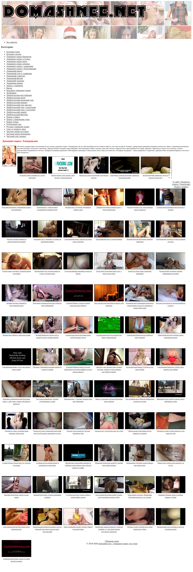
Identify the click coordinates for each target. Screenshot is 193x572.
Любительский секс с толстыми (20, 110)
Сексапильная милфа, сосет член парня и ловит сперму (16, 367)
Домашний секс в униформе (19, 73)
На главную (11, 42)
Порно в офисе (13, 117)
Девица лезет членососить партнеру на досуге (171, 463)
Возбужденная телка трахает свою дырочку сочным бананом (63, 175)
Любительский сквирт (16, 112)
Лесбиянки (11, 93)
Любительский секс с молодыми (21, 107)
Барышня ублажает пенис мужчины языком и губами (171, 495)
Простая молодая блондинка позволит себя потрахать (109, 303)
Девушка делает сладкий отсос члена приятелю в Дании (140, 527)
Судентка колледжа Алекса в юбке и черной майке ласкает (78, 495)
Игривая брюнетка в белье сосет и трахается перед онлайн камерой (47, 335)
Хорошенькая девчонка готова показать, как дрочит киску (140, 463)
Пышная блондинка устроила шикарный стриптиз (47, 495)
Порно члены (12, 122)
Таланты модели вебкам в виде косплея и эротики (171, 207)
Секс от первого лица (16, 129)
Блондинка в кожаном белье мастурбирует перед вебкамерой (47, 303)
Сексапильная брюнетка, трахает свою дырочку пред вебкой (171, 367)
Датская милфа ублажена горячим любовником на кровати (171, 271)
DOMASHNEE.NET (74, 10)
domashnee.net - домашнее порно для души (117, 543)
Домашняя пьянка (14, 83)
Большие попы (13, 52)
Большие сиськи (13, 54)
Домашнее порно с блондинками (21, 69)
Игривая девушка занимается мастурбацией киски (16, 303)
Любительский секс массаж (18, 105)
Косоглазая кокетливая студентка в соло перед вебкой (140, 367)
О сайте (176, 182)
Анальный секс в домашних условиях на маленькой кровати (47, 239)
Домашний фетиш (14, 78)
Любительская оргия (15, 98)
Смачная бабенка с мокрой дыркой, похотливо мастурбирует (78, 303)
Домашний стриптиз (15, 76)
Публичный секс (13, 124)
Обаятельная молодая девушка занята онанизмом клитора (171, 335)
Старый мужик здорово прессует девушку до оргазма (16, 463)
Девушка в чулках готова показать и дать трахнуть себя (171, 431)
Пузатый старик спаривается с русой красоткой (32, 175)
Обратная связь (112, 541)
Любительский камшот (16, 102)
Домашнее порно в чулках (18, 59)
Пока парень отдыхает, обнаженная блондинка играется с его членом (140, 495)
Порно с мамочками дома (17, 119)
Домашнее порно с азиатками (19, 66)
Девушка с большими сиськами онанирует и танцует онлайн (47, 367)
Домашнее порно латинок (18, 64)
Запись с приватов (14, 85)
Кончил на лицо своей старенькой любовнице (140, 271)
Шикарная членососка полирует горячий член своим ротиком (109, 463)
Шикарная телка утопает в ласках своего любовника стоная (171, 399)
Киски (9, 88)
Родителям (185, 184)
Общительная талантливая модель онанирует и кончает (140, 431)
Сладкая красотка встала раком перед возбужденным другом (78, 335)
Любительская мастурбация (19, 95)
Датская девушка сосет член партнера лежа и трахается (140, 207)
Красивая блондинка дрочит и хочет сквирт (16, 495)
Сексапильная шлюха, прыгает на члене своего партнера (78, 239)
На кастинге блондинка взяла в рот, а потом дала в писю (109, 271)
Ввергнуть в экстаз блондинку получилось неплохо (94, 175)
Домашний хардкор (15, 81)
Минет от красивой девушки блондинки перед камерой (109, 399)
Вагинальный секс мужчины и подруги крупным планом (171, 527)
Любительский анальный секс (20, 100)
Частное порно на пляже (17, 131)
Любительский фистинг (17, 114)
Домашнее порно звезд (16, 61)
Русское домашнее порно (17, 127)
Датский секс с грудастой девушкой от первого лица (78, 207)
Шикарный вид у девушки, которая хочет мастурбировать (78, 399)
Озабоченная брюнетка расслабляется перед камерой (140, 335)
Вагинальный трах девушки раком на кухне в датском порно (47, 271)
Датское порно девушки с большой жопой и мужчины (16, 271)
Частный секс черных (16, 136)
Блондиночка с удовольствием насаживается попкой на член (47, 207)
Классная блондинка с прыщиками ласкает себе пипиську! (16, 207)
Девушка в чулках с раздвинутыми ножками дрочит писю (16, 431)
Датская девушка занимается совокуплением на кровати (16, 239)
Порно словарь (181, 187)
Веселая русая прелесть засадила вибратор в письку (171, 303)
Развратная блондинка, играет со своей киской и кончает (16, 558)
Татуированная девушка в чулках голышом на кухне (171, 239)
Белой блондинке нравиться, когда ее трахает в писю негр (155, 175)
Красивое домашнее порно (18, 90)
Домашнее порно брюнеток (18, 56)
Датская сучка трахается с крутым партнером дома (78, 431)
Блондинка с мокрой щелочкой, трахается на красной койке (125, 175)
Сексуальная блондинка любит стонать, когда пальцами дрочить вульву (109, 495)
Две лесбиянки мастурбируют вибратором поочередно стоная (140, 399)
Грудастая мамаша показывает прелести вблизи (78, 271)
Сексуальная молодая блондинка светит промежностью (16, 527)
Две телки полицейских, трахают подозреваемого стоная (47, 399)
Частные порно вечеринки (18, 134)
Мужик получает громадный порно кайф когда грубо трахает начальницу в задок (47, 431)
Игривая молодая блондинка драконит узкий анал (140, 239)
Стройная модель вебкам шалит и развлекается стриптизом (47, 463)
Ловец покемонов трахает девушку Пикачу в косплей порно (78, 527)
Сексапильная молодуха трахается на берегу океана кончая (109, 335)
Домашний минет (14, 71)
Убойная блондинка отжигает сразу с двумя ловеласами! (109, 207)
